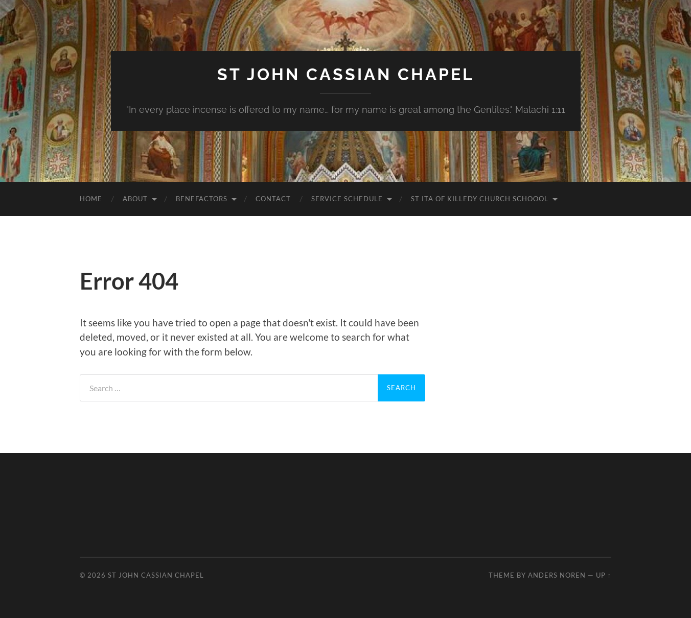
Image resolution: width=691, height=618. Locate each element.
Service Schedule (347, 199)
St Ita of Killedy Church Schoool (479, 199)
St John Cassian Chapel (345, 74)
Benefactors (201, 199)
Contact (273, 199)
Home (91, 199)
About (135, 199)
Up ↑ (603, 575)
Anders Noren (557, 575)
